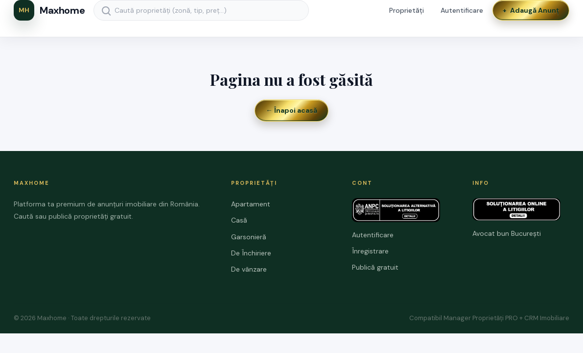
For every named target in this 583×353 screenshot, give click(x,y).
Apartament (250, 204)
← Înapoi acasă (291, 110)
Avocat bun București (506, 233)
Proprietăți (406, 10)
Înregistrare (370, 251)
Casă (239, 220)
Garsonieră (248, 236)
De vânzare (249, 269)
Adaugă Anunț (531, 10)
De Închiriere (251, 253)
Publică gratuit (375, 267)
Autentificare (462, 10)
